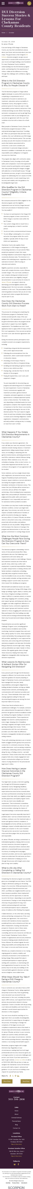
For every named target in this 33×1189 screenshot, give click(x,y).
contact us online (20, 1060)
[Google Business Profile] (15, 1164)
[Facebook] (18, 1164)
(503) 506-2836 (8, 1062)
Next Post (26, 1081)
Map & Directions (16, 1144)
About (16, 1114)
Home (16, 1111)
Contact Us (16, 1128)
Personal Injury (16, 1121)
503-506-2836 (16, 1099)
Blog (16, 1125)
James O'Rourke (6, 282)
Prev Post (7, 1081)
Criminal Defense (16, 1118)
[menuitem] (8, 1183)
